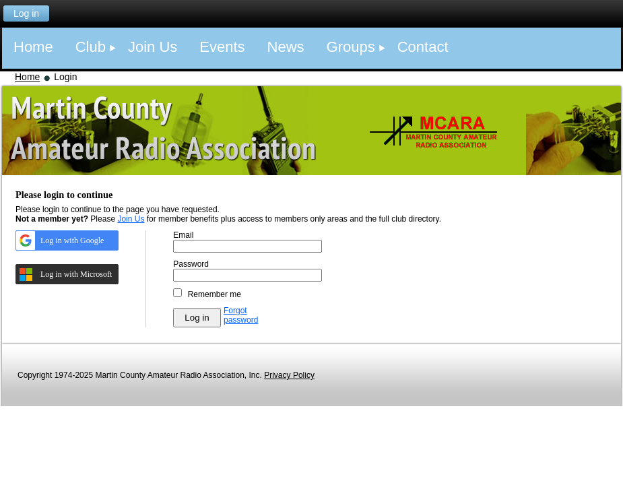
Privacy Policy (289, 375)
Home (27, 76)
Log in (26, 13)
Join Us (130, 219)
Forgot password (241, 315)
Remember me (214, 294)
